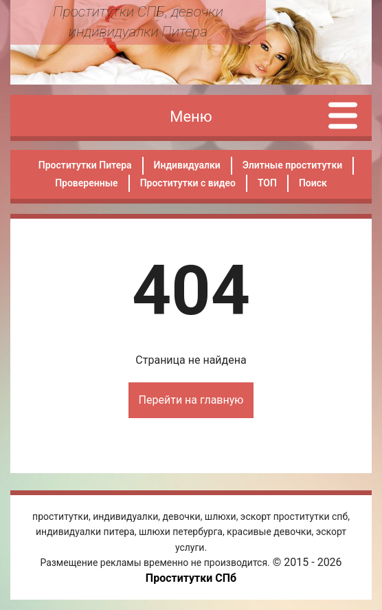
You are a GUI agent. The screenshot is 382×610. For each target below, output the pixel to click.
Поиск (313, 182)
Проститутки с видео (188, 182)
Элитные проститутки (292, 165)
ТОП (267, 182)
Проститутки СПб (191, 578)
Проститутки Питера (85, 165)
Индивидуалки (187, 165)
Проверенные (86, 182)
